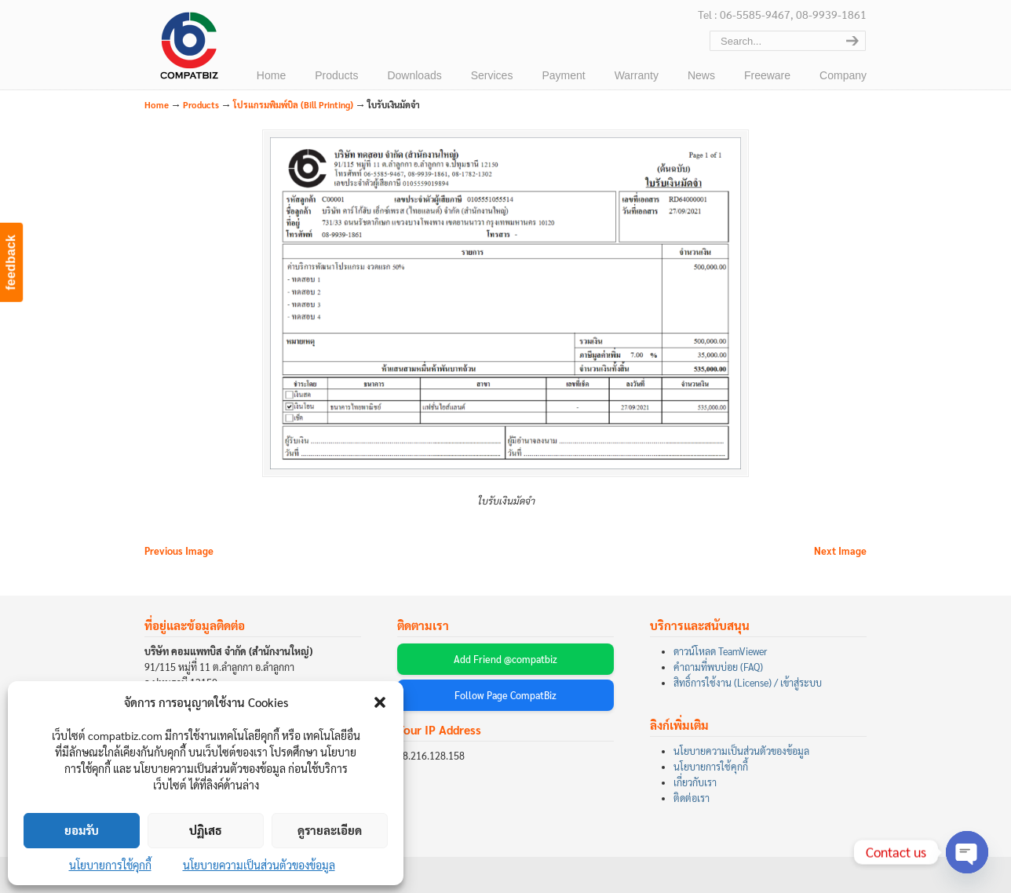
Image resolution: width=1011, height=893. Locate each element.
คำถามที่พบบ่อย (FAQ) (718, 667)
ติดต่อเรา (691, 798)
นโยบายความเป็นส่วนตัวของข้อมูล (259, 865)
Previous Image (179, 551)
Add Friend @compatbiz (505, 659)
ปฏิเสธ (205, 829)
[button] (380, 702)
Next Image (840, 551)
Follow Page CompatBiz (505, 695)
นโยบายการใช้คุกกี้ (110, 865)
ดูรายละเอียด (329, 829)
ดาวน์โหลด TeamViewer (720, 651)
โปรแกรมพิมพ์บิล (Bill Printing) (293, 105)
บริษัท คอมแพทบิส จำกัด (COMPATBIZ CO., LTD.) (187, 48)
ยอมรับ (81, 829)
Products (201, 105)
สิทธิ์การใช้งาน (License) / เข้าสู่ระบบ (747, 682)
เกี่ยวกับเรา (695, 782)
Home (156, 105)
